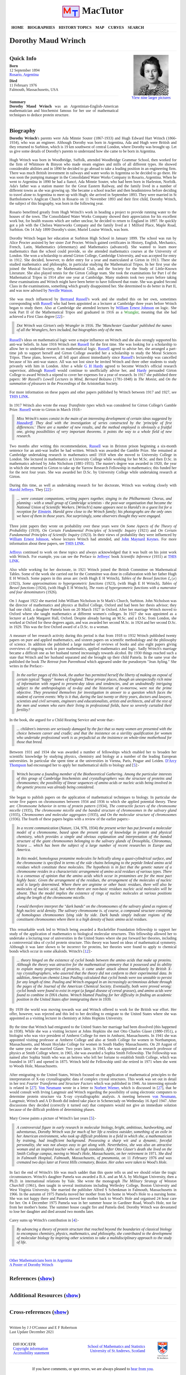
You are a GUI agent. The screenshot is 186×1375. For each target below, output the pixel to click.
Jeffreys (15, 552)
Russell (46, 303)
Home (17, 27)
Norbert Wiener (106, 1088)
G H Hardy (93, 366)
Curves (116, 27)
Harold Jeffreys (21, 489)
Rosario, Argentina (24, 75)
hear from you (142, 1369)
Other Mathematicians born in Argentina (40, 1260)
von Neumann (164, 1096)
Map (99, 27)
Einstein (44, 511)
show (46, 1278)
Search (136, 27)
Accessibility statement (31, 1353)
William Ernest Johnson (135, 308)
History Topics (75, 27)
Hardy (142, 370)
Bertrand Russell (73, 299)
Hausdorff (24, 423)
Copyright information (30, 1348)
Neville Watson (60, 290)
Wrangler (131, 312)
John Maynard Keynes (140, 539)
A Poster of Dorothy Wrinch (31, 1265)
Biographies (41, 27)
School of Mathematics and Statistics (116, 1346)
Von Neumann (50, 1088)
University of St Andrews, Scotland (117, 1351)
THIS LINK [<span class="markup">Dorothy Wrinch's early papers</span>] (18, 396)
